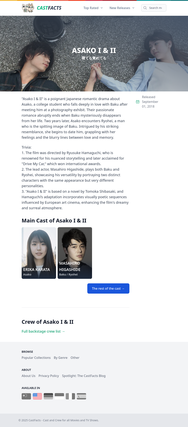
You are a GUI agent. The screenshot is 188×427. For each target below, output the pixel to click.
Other (75, 357)
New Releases (122, 8)
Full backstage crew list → (43, 331)
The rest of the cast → (108, 288)
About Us (28, 376)
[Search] (153, 8)
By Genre (61, 357)
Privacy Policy (49, 376)
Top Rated (93, 8)
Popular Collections (36, 357)
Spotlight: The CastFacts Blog (83, 376)
